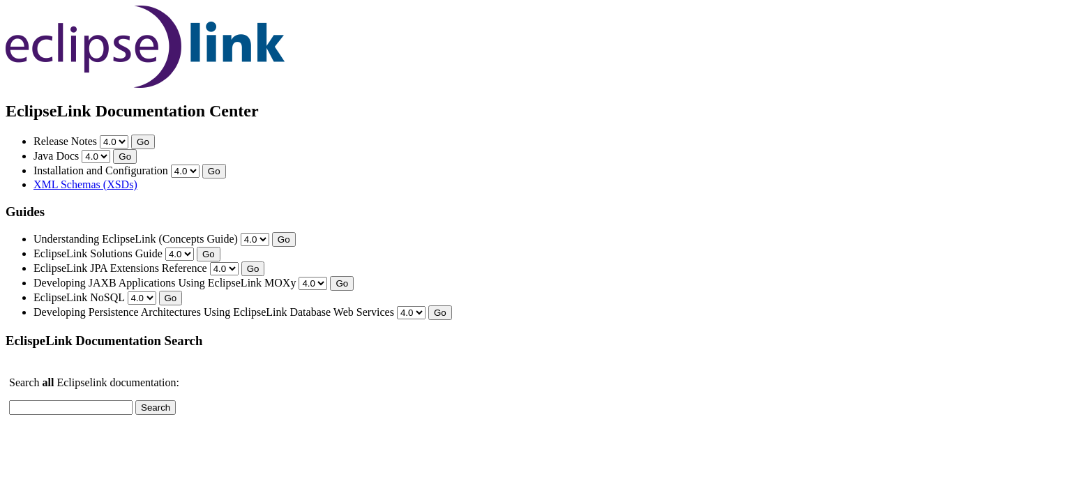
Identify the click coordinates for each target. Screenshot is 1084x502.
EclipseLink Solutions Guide (98, 253)
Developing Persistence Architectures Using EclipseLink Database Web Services (213, 312)
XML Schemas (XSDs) (85, 184)
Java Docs (56, 156)
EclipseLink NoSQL (79, 297)
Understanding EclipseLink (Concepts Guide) (135, 239)
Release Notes (65, 141)
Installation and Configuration (100, 170)
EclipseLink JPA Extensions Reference (120, 268)
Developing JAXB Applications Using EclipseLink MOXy (164, 283)
